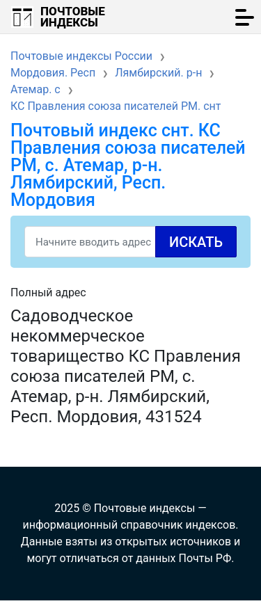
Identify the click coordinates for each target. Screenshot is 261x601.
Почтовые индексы (72, 17)
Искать (196, 242)
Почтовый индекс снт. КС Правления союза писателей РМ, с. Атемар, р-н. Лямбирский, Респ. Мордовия (128, 165)
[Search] (130, 241)
